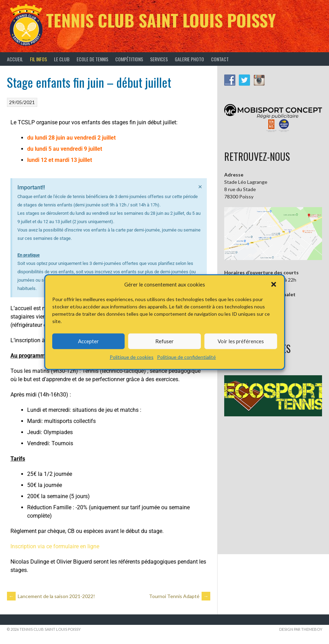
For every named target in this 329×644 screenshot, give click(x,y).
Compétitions (129, 59)
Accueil (15, 59)
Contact (220, 59)
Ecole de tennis (92, 59)
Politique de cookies (132, 357)
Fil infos (38, 59)
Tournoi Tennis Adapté (179, 596)
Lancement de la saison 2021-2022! (51, 596)
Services (159, 59)
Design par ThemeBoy (300, 629)
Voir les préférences (241, 341)
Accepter (88, 341)
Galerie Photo (189, 59)
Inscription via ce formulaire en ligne (54, 546)
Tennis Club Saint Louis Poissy (161, 20)
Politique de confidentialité (186, 357)
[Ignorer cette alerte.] (200, 186)
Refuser (164, 341)
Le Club (62, 59)
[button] (273, 284)
